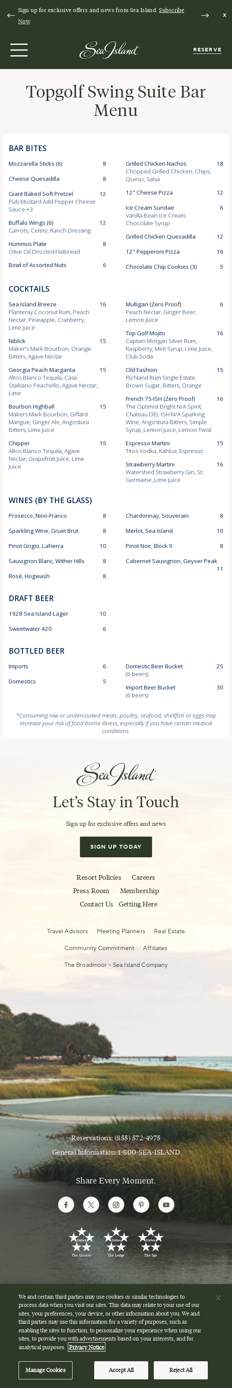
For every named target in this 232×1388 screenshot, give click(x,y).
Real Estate (169, 931)
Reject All (180, 1371)
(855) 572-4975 (137, 1137)
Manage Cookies (45, 1371)
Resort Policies (98, 877)
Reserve (207, 50)
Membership (139, 891)
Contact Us (97, 904)
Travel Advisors (67, 931)
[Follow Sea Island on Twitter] (91, 1204)
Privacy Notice (86, 1348)
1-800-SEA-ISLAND (149, 1152)
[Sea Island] (109, 49)
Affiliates (155, 948)
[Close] (218, 1299)
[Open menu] (17, 50)
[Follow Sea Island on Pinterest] (141, 1204)
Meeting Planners (121, 931)
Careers (143, 877)
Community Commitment (99, 948)
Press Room (91, 891)
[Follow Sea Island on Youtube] (166, 1204)
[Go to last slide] (10, 15)
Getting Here (138, 904)
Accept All (121, 1371)
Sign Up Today (116, 847)
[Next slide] (204, 15)
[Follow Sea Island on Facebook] (66, 1204)
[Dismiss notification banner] (224, 15)
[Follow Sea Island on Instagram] (116, 1204)
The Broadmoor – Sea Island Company (116, 965)
